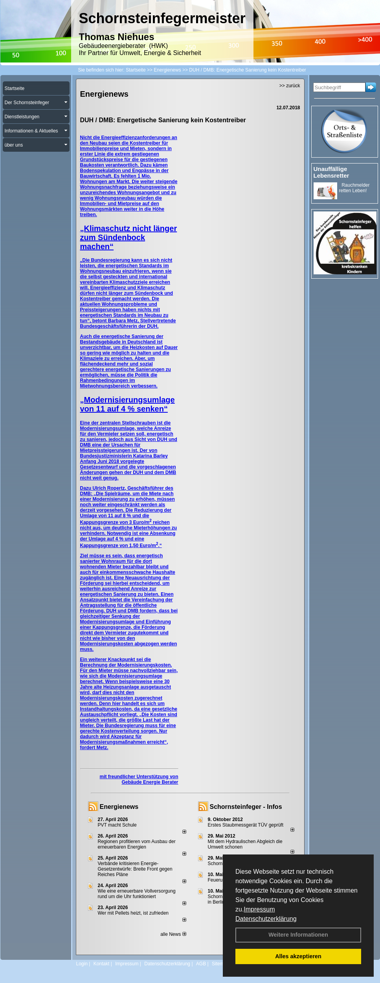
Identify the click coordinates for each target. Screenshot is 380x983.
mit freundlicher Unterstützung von (138, 776)
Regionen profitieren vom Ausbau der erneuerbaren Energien (137, 844)
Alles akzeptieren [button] (298, 956)
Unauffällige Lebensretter (331, 172)
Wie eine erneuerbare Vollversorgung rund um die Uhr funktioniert (137, 893)
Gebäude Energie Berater (149, 782)
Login (82, 963)
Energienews (119, 806)
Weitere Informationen (298, 935)
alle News (173, 934)
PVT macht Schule (117, 825)
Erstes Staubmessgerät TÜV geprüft (246, 825)
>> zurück (289, 85)
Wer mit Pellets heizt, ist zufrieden (133, 913)
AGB (201, 963)
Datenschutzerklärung (266, 918)
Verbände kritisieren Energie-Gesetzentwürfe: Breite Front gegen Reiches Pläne (135, 869)
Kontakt (102, 963)
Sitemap (220, 963)
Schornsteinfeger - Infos (246, 806)
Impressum (259, 909)
